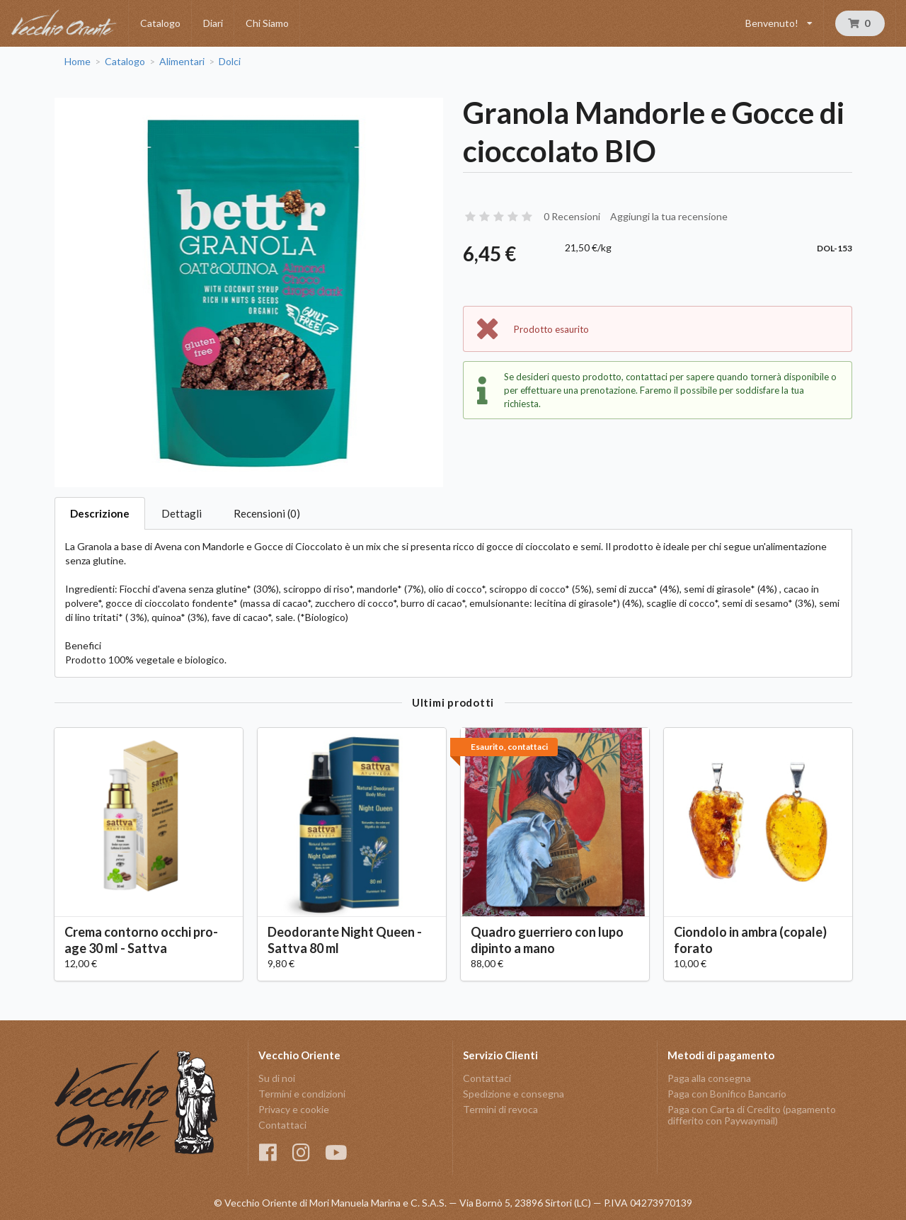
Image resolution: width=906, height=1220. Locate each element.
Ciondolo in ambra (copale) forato (750, 940)
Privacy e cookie (293, 1109)
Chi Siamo (267, 23)
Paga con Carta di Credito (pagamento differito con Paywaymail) (751, 1115)
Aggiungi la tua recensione (669, 216)
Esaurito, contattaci (509, 746)
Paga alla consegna (709, 1078)
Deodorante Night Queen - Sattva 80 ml (345, 940)
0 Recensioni (572, 216)
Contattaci (282, 1125)
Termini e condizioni (301, 1094)
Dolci (230, 62)
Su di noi (276, 1078)
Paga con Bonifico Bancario (726, 1094)
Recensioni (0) (267, 513)
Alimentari (182, 62)
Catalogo (160, 23)
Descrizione (100, 513)
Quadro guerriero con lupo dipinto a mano (547, 940)
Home (77, 62)
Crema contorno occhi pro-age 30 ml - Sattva (141, 940)
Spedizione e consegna (513, 1094)
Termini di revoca (500, 1109)
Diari (213, 23)
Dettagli (181, 513)
